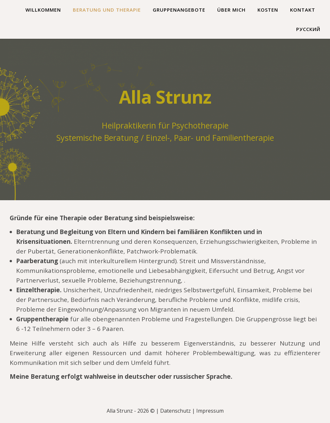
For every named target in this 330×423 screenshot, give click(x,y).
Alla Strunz (165, 97)
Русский (308, 29)
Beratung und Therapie (107, 9)
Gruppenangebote (179, 9)
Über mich (231, 9)
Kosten (267, 9)
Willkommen (43, 9)
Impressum (210, 410)
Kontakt (302, 9)
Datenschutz (175, 410)
